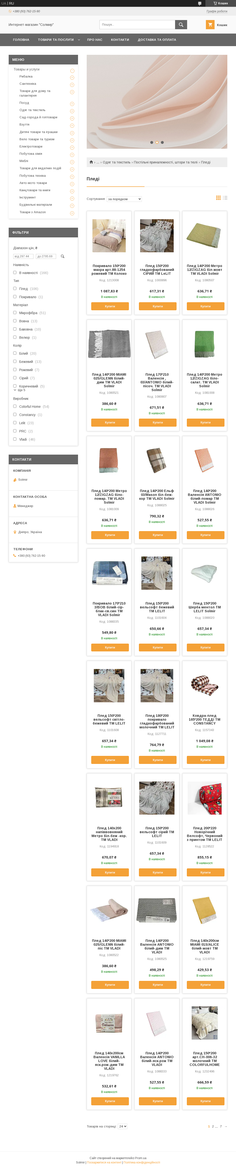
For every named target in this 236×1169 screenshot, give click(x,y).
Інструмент (28, 197)
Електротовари (31, 146)
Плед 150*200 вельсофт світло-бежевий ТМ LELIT (109, 719)
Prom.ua (140, 1158)
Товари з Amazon (33, 212)
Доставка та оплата (157, 40)
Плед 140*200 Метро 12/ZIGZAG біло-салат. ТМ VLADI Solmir (204, 380)
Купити (110, 306)
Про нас (94, 40)
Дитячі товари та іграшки (39, 132)
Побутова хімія (31, 153)
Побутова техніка (33, 175)
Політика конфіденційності (142, 1162)
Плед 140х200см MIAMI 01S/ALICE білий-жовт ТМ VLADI (204, 946)
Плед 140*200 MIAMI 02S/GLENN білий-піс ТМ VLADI (109, 944)
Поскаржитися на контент (104, 1162)
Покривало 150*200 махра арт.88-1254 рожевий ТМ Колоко (109, 269)
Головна (21, 40)
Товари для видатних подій (40, 168)
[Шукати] (181, 24)
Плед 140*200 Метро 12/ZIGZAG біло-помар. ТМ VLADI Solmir (109, 496)
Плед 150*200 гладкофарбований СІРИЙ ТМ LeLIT (157, 269)
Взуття (24, 124)
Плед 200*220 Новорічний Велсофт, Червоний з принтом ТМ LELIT (205, 834)
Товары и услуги (26, 69)
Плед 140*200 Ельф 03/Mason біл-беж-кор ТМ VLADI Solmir (157, 494)
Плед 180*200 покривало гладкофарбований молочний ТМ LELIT (157, 721)
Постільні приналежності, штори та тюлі (165, 162)
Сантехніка (28, 83)
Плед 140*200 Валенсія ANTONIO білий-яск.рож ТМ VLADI (157, 1059)
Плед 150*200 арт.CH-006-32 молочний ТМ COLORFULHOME (205, 1059)
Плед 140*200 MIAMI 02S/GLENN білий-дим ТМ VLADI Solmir (109, 380)
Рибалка (26, 76)
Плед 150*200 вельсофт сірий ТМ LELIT (157, 832)
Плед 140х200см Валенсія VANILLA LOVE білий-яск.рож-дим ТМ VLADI (109, 1060)
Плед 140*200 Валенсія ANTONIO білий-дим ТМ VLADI (157, 946)
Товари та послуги (56, 40)
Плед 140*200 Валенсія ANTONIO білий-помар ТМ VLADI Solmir (204, 496)
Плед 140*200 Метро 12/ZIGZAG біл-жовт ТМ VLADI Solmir (204, 269)
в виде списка (225, 199)
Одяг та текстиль (117, 162)
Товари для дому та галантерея (35, 93)
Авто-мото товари (33, 183)
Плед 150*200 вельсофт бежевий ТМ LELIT (157, 607)
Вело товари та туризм (37, 139)
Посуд (24, 103)
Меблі (24, 161)
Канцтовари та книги (35, 190)
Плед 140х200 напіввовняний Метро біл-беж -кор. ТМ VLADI (109, 834)
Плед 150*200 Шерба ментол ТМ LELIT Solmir (205, 607)
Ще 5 (21, 390)
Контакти (120, 40)
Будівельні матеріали (36, 204)
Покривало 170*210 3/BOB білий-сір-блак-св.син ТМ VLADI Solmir (109, 609)
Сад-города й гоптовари (38, 117)
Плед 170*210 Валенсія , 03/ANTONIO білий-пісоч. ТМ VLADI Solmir (157, 382)
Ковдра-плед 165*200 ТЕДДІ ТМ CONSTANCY (204, 719)
